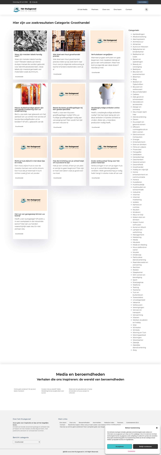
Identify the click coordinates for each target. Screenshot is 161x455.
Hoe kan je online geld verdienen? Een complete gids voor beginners (84, 427)
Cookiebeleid (131, 451)
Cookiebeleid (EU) (132, 422)
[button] (157, 428)
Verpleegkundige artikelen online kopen (105, 108)
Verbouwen (137, 305)
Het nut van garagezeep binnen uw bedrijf (30, 215)
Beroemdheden (84, 422)
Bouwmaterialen (140, 92)
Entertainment (139, 142)
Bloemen (136, 77)
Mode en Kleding (140, 245)
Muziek (136, 252)
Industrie (136, 192)
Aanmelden (97, 422)
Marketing (137, 237)
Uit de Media (82, 9)
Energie (136, 139)
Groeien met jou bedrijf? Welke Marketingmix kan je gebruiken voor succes (52, 391)
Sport (135, 280)
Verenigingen (138, 307)
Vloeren (136, 317)
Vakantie (136, 302)
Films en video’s (139, 147)
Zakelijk (136, 343)
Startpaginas (138, 282)
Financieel (137, 150)
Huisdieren (137, 182)
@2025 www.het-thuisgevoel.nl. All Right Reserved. (80, 451)
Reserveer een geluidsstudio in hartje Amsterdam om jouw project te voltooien (80, 391)
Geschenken (138, 160)
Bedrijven (137, 69)
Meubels (136, 242)
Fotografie (137, 152)
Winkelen (137, 328)
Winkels (136, 330)
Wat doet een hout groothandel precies (66, 55)
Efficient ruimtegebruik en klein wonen (140, 129)
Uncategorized (139, 300)
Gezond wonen (139, 162)
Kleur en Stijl (138, 215)
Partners (94, 9)
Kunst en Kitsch (139, 227)
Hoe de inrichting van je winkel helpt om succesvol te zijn (68, 162)
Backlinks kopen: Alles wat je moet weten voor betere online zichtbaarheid (94, 425)
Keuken (136, 210)
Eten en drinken (139, 145)
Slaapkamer (138, 272)
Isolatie (136, 202)
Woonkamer (138, 340)
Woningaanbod (139, 335)
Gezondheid (138, 165)
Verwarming (138, 315)
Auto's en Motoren (140, 47)
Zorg (135, 350)
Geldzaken (137, 155)
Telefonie (136, 285)
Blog (135, 79)
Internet (136, 195)
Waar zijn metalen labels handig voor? (28, 55)
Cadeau (136, 94)
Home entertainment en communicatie (140, 174)
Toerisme (136, 290)
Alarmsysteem (139, 39)
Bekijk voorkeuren (145, 446)
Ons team (118, 9)
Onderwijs (137, 255)
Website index (109, 422)
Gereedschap (138, 157)
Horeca (136, 180)
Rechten (136, 267)
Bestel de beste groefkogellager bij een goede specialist (68, 108)
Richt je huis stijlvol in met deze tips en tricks (30, 162)
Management (138, 235)
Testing (136, 287)
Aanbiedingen (139, 34)
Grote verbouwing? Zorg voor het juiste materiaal (105, 162)
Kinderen (136, 212)
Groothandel (19, 76)
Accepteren (120, 446)
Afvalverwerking (139, 37)
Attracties (137, 44)
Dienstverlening (139, 117)
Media (135, 240)
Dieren (135, 119)
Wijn (135, 325)
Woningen (137, 338)
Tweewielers (138, 297)
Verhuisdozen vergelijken (102, 54)
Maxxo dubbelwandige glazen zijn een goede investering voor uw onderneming (29, 109)
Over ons (106, 9)
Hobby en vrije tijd (140, 170)
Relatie (136, 270)
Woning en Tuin (139, 333)
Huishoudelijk (138, 185)
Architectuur (138, 42)
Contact (129, 9)
